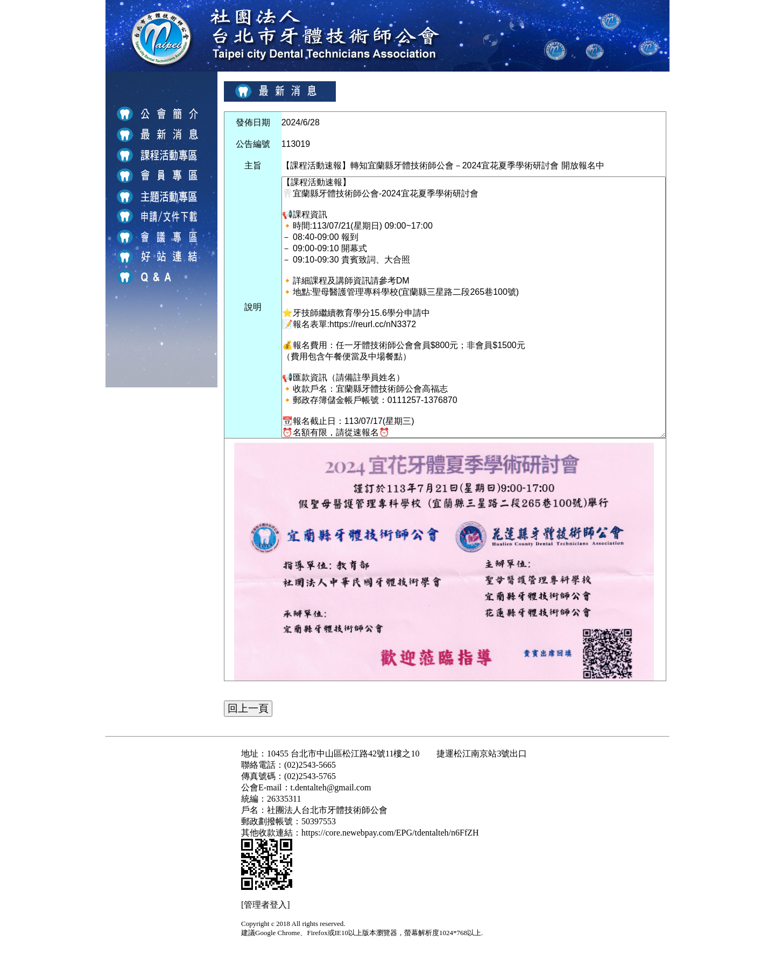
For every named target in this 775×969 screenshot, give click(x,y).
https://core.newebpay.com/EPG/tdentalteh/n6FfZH (390, 832)
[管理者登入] (265, 904)
